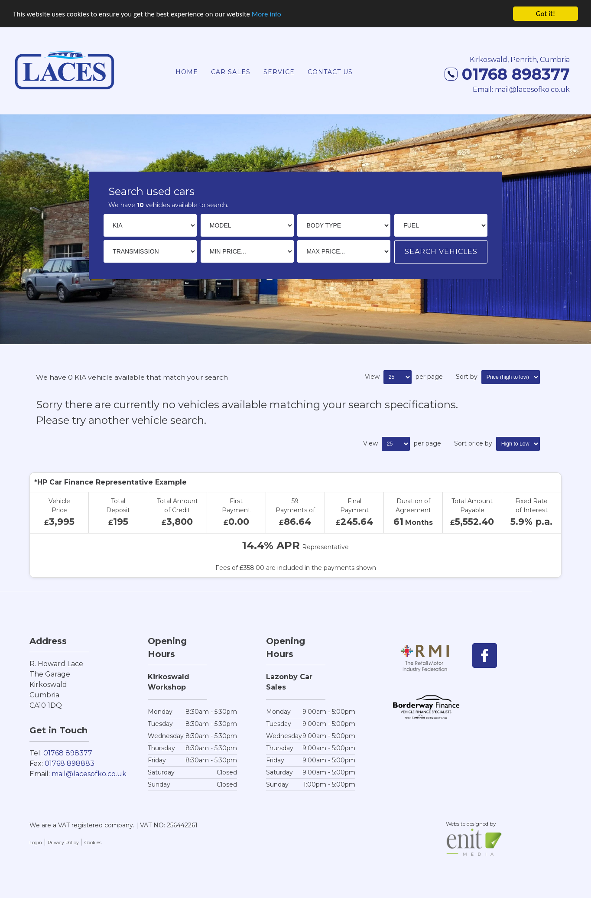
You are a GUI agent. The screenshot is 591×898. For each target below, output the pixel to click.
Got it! (545, 13)
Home (186, 71)
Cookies (92, 842)
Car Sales (230, 71)
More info (266, 13)
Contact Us (330, 71)
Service (279, 71)
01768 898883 (69, 763)
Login (35, 842)
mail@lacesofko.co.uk (89, 773)
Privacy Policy (63, 842)
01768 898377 (507, 73)
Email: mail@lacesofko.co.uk (521, 89)
